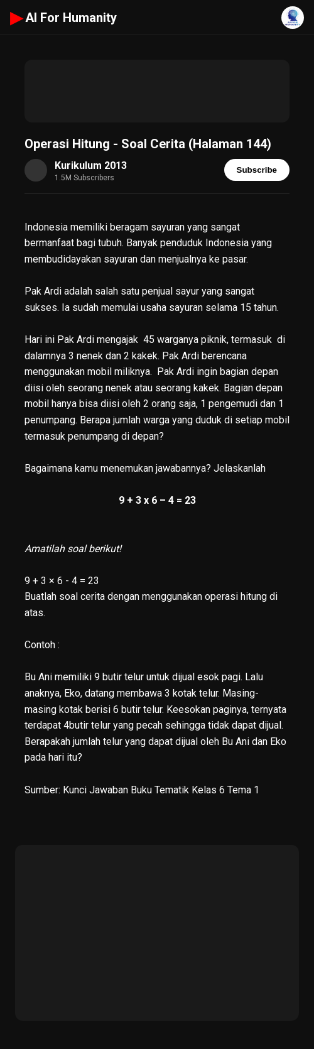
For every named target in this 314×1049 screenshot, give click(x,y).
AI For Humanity (63, 17)
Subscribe (257, 170)
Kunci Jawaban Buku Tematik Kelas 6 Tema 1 (161, 790)
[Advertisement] (157, 91)
